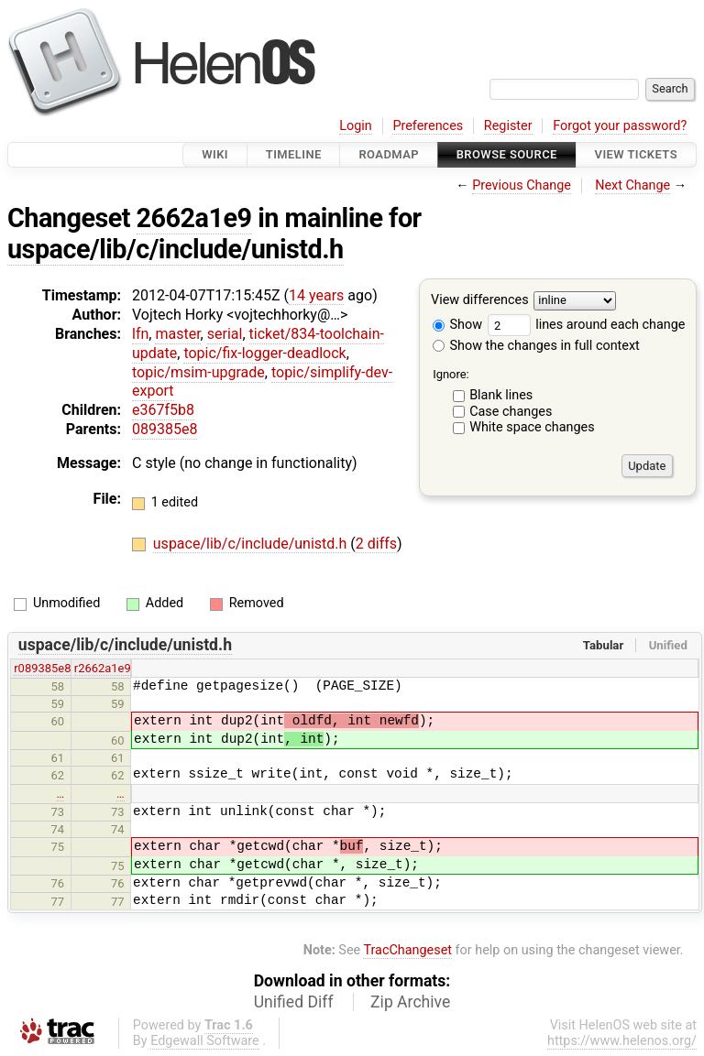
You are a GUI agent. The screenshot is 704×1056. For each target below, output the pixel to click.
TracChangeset (407, 950)
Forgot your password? (620, 126)
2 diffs (376, 543)
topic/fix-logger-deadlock (264, 353)
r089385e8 (42, 668)
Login (355, 126)
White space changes (532, 427)
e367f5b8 (163, 410)
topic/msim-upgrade (198, 372)
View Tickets (636, 154)
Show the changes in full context (536, 346)
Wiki (215, 154)
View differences (480, 301)
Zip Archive (410, 1002)
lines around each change (587, 324)
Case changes (510, 411)
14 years (316, 295)
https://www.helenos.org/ (622, 1041)
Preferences (427, 126)
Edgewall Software (204, 1041)
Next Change (632, 185)
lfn (140, 334)
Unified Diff (294, 1002)
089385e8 (164, 429)
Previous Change (521, 185)
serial (225, 334)
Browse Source (506, 154)
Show (457, 324)
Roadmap (388, 154)
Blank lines (501, 395)
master (177, 334)
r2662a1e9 (102, 668)
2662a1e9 (194, 218)
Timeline (294, 154)
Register (508, 126)
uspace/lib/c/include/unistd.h (175, 249)
